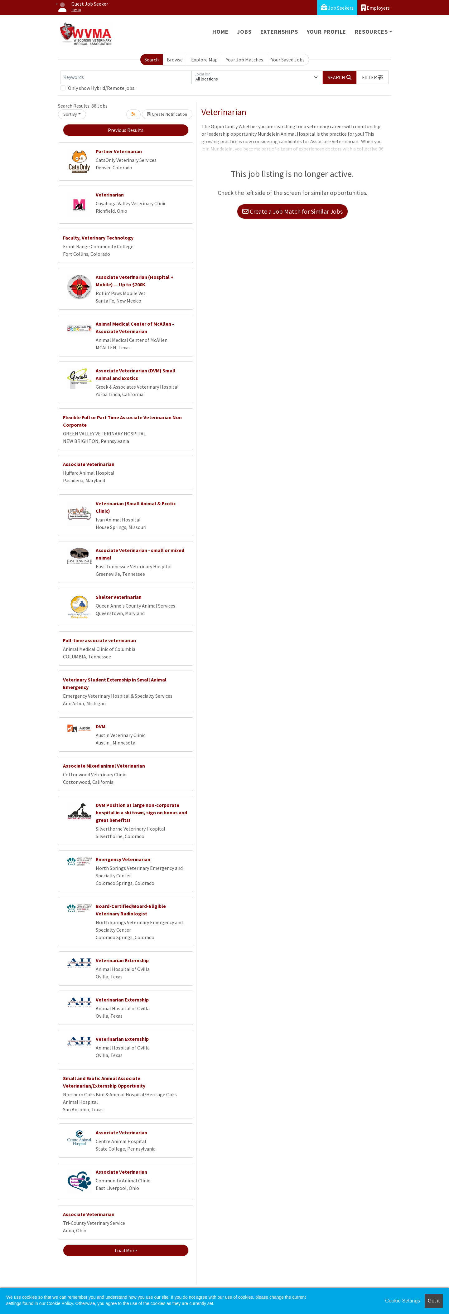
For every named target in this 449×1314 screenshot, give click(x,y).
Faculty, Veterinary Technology (98, 238)
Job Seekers (337, 8)
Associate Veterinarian (88, 464)
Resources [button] (371, 31)
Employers (375, 8)
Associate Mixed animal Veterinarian (104, 766)
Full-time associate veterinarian (99, 640)
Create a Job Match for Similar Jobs (292, 211)
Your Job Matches (244, 59)
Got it (434, 1300)
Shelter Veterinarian (119, 597)
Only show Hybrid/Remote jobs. (101, 88)
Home (220, 31)
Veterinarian (110, 195)
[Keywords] (125, 77)
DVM (100, 726)
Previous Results (125, 130)
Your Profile (326, 31)
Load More (126, 1250)
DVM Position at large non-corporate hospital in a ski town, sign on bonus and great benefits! (141, 812)
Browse (175, 59)
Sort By (70, 114)
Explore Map (204, 59)
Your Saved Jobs (288, 59)
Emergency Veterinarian (123, 859)
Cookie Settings (402, 1300)
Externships (279, 31)
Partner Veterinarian (119, 151)
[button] (373, 77)
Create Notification (167, 114)
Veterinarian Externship (122, 960)
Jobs (244, 31)
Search (151, 59)
